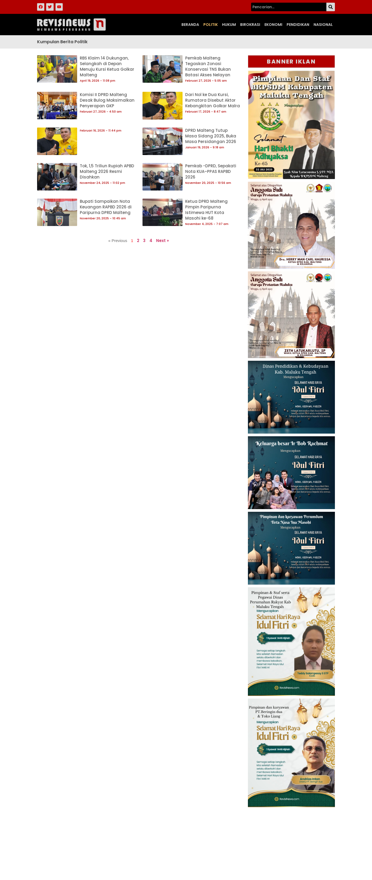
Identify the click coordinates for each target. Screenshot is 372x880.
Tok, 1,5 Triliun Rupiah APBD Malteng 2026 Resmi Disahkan (107, 171)
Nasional (323, 24)
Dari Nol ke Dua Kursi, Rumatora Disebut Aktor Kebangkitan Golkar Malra (212, 100)
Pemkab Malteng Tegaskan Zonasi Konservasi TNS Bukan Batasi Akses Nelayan (208, 66)
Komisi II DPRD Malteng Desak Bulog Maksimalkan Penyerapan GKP (107, 100)
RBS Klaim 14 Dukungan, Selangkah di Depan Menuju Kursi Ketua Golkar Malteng (107, 66)
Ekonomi (273, 24)
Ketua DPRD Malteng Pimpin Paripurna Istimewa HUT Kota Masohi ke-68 (206, 210)
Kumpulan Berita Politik (62, 42)
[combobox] (288, 7)
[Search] (330, 7)
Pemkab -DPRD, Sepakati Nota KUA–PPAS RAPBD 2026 (210, 171)
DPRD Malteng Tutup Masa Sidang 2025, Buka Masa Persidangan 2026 (210, 136)
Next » (162, 240)
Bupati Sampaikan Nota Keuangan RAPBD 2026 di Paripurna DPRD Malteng (106, 207)
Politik (210, 24)
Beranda (190, 24)
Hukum (229, 24)
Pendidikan (298, 24)
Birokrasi (250, 24)
